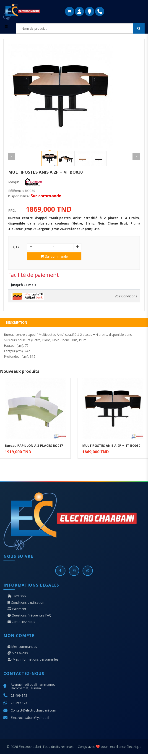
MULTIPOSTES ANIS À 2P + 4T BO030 (111, 445)
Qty (16, 247)
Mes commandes (22, 646)
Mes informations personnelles (33, 659)
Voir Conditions (126, 296)
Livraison (17, 596)
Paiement (17, 609)
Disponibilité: (19, 196)
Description (16, 322)
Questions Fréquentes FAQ (30, 615)
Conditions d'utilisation (26, 602)
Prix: (12, 210)
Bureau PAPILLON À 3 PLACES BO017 (34, 445)
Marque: (14, 182)
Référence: (16, 191)
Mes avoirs (18, 653)
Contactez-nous (21, 622)
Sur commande (54, 256)
